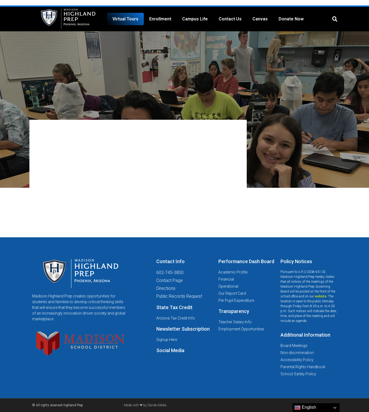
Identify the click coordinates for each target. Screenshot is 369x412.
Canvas (260, 18)
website (321, 296)
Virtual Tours (125, 18)
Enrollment (160, 18)
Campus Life (195, 18)
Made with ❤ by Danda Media (145, 405)
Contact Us (230, 18)
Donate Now (291, 18)
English (305, 407)
